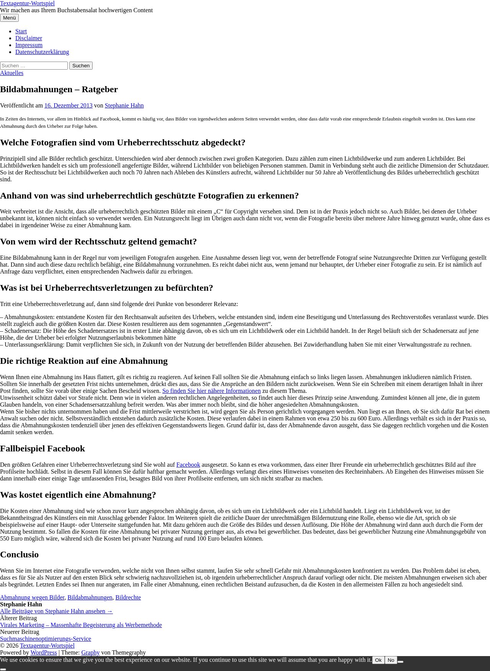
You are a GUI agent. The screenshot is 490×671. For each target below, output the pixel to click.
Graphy (90, 652)
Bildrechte (128, 597)
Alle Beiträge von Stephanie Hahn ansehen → (56, 611)
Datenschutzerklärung (42, 52)
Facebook (188, 464)
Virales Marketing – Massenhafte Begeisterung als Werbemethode (81, 625)
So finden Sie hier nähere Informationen (211, 391)
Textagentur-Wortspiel (27, 3)
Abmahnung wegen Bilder (32, 597)
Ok (378, 660)
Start (21, 31)
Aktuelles (11, 73)
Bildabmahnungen (89, 597)
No (391, 660)
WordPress (44, 652)
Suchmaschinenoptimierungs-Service (45, 638)
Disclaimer (28, 38)
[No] (400, 662)
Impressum (28, 45)
